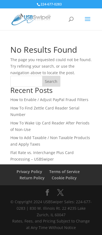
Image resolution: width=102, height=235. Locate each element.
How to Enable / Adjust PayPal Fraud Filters (49, 99)
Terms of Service (64, 171)
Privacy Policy (29, 171)
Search (51, 81)
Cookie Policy (64, 177)
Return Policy (32, 177)
